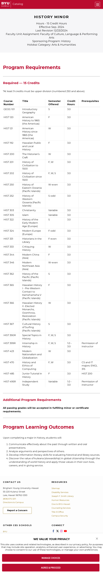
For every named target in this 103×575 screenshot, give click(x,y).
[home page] (5, 4)
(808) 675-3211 (10, 498)
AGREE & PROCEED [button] (50, 567)
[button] (97, 538)
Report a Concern (19, 510)
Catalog (18, 4)
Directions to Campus (14, 502)
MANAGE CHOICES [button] (50, 557)
